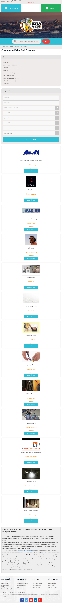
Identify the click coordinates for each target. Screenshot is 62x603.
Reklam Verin (36, 587)
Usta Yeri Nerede (52, 587)
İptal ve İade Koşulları (7, 588)
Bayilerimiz (51, 585)
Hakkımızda (4, 583)
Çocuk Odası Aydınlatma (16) (11, 78)
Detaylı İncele (31, 171)
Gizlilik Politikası (36, 585)
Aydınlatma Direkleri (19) (9, 73)
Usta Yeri (5, 46)
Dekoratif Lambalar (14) (9, 81)
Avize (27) (5, 70)
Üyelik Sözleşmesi (37, 583)
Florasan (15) (6, 83)
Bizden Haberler (21, 585)
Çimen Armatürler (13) (9, 75)
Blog (18, 587)
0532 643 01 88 (6, 1)
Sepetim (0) (30, 2)
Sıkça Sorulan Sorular (23, 583)
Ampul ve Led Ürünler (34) (10, 65)
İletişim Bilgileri (52, 583)
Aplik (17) (5, 67)
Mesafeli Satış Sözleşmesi (5, 586)
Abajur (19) (6, 62)
